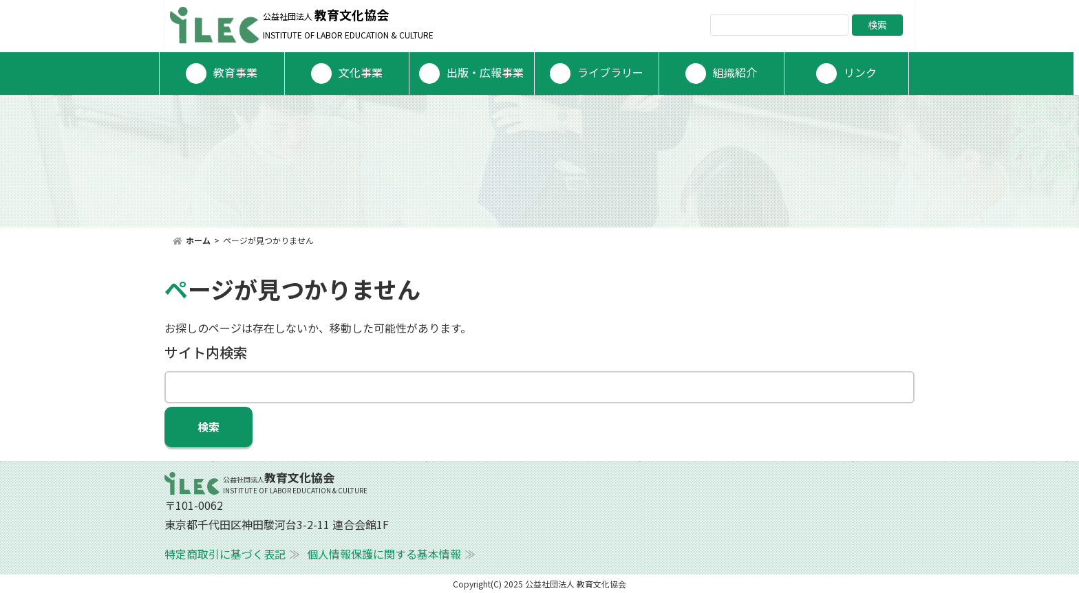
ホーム (198, 240)
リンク (860, 72)
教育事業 (235, 72)
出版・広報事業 (485, 72)
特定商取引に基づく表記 (225, 554)
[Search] (779, 25)
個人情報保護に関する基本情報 (384, 554)
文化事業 (361, 72)
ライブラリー (610, 72)
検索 (877, 25)
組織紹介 (735, 72)
